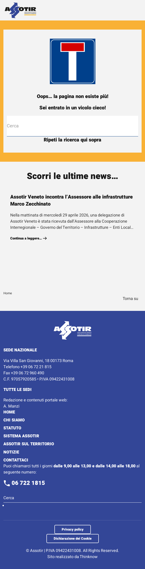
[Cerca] (72, 126)
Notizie (11, 452)
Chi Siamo (14, 420)
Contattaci (15, 460)
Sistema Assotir (21, 436)
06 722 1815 (24, 483)
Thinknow (89, 557)
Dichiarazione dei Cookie (73, 538)
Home (9, 412)
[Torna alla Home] (20, 10)
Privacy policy (73, 529)
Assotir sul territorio (28, 444)
